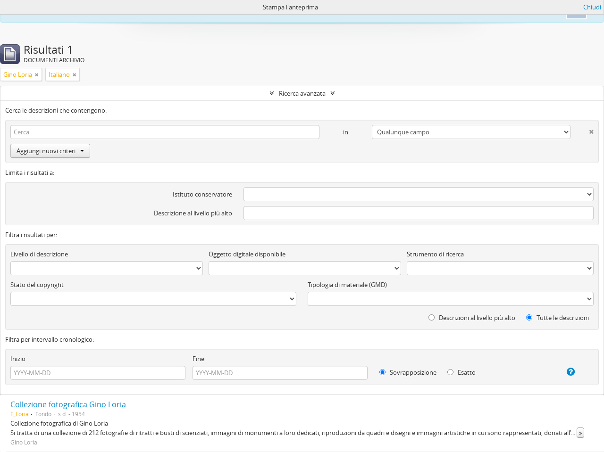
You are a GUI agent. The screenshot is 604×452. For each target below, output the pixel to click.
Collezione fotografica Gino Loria (68, 404)
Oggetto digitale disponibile (247, 254)
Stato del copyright (37, 284)
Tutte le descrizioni (557, 317)
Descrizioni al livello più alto (471, 317)
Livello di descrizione (39, 254)
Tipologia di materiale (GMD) (347, 284)
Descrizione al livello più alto (193, 213)
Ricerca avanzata (302, 93)
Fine (198, 358)
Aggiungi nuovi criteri (50, 151)
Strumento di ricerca (435, 254)
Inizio (17, 358)
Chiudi (592, 7)
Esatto (461, 372)
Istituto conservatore (202, 194)
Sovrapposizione (407, 372)
